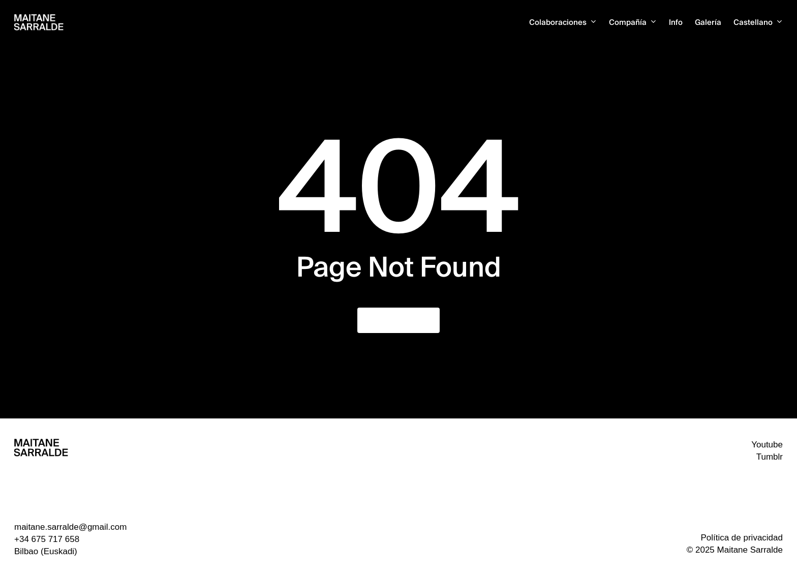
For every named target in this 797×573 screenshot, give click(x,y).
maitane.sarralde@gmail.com (70, 527)
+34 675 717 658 (46, 539)
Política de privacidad (741, 537)
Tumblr (769, 457)
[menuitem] (758, 22)
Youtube (767, 444)
